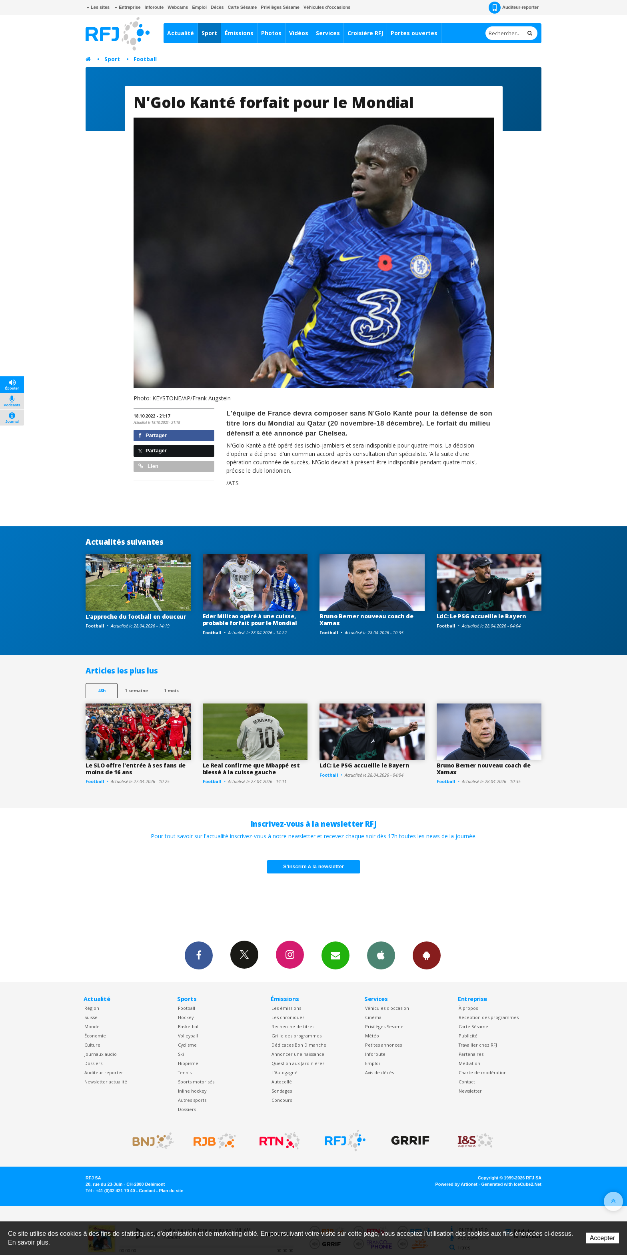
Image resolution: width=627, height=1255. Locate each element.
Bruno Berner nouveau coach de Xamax (366, 619)
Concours (282, 1100)
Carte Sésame (242, 7)
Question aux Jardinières (298, 1063)
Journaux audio (100, 1054)
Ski (181, 1054)
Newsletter (470, 1090)
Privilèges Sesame (384, 1026)
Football (145, 59)
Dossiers (93, 1063)
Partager (152, 435)
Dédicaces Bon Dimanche (299, 1044)
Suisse (91, 1017)
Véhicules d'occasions (327, 7)
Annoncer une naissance (298, 1054)
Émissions (239, 33)
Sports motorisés (196, 1081)
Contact (467, 1081)
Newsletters (335, 955)
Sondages (282, 1090)
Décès (217, 7)
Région (91, 1008)
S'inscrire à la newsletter (313, 866)
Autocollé (282, 1081)
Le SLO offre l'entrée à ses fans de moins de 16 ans (136, 768)
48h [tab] (102, 690)
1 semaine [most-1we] (136, 690)
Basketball (189, 1026)
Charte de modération (483, 1072)
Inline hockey (192, 1090)
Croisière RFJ (365, 33)
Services (328, 33)
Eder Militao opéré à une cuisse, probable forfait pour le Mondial (250, 619)
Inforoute (154, 7)
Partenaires (471, 1054)
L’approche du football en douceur (136, 616)
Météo (372, 1035)
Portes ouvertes (414, 33)
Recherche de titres (293, 1026)
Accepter (602, 1238)
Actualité (180, 33)
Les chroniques (288, 1017)
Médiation (469, 1063)
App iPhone (381, 955)
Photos (271, 33)
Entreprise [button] (127, 7)
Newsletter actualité (105, 1081)
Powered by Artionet (456, 1184)
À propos (468, 1008)
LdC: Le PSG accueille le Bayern (481, 616)
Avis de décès (379, 1072)
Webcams (178, 7)
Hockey (186, 1017)
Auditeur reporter (103, 1072)
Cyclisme (187, 1044)
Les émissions (286, 1008)
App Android (427, 955)
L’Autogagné (285, 1072)
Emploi (199, 7)
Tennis (185, 1072)
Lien (148, 466)
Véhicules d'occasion (387, 1008)
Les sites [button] (98, 7)
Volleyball (188, 1035)
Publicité (468, 1035)
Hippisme (188, 1063)
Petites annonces (383, 1044)
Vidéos (298, 33)
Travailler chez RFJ (478, 1044)
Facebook (199, 955)
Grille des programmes (296, 1035)
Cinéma (373, 1017)
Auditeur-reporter (514, 8)
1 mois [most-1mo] (171, 690)
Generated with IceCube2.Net (511, 1184)
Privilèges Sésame (280, 7)
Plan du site (171, 1190)
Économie (95, 1035)
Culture (92, 1044)
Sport (209, 33)
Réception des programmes (489, 1017)
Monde (92, 1026)
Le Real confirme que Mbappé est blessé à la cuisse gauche (251, 768)
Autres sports (192, 1100)
